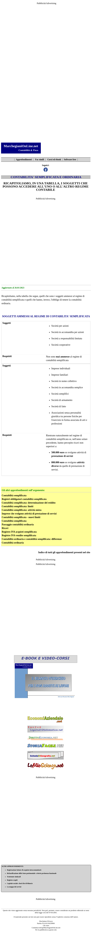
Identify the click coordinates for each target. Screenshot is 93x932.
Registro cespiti (12, 880)
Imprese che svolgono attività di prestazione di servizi (29, 513)
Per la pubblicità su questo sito (46, 930)
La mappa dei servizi (14, 887)
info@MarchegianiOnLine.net (49, 928)
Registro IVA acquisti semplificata (19, 531)
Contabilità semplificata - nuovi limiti (21, 517)
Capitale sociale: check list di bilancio (20, 883)
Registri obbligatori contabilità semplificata (24, 499)
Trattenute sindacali (14, 877)
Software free (70, 159)
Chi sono (46, 925)
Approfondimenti (24, 159)
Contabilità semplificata (14, 495)
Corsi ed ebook (54, 159)
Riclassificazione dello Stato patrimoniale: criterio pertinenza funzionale (31, 873)
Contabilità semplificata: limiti (17, 506)
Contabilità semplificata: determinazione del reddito (29, 502)
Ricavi (5, 528)
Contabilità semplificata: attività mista (21, 510)
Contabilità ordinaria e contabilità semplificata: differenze (32, 539)
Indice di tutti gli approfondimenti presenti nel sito (64, 552)
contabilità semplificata (12, 299)
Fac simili (39, 159)
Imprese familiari (59, 374)
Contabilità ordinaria (13, 542)
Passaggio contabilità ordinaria (18, 524)
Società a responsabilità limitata (66, 338)
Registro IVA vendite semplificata (19, 535)
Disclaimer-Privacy (46, 921)
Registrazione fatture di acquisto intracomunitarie (24, 870)
